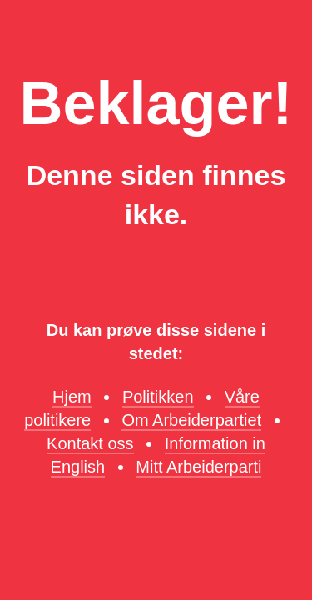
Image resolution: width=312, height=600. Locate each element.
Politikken (158, 397)
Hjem (72, 397)
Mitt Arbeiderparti (198, 467)
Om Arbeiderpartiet (191, 420)
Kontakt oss (90, 443)
